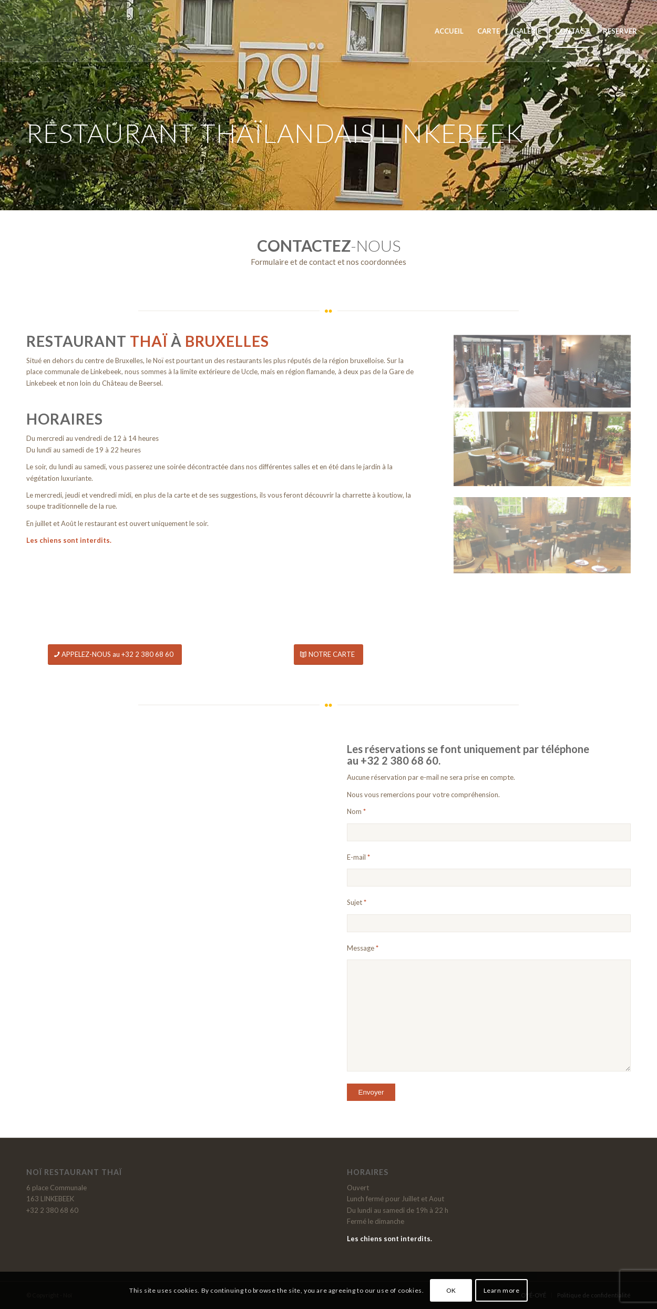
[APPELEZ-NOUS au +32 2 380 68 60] (115, 654)
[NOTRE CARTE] (328, 654)
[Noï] (59, 31)
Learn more (502, 1290)
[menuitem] (449, 31)
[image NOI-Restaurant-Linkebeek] (542, 439)
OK (451, 1290)
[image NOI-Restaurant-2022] (542, 368)
